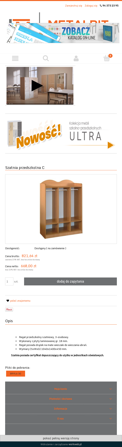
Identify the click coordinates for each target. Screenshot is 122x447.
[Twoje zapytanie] (107, 58)
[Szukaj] (46, 58)
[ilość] (9, 281)
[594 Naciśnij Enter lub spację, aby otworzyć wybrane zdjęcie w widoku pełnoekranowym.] (61, 209)
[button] (15, 58)
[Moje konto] (76, 58)
